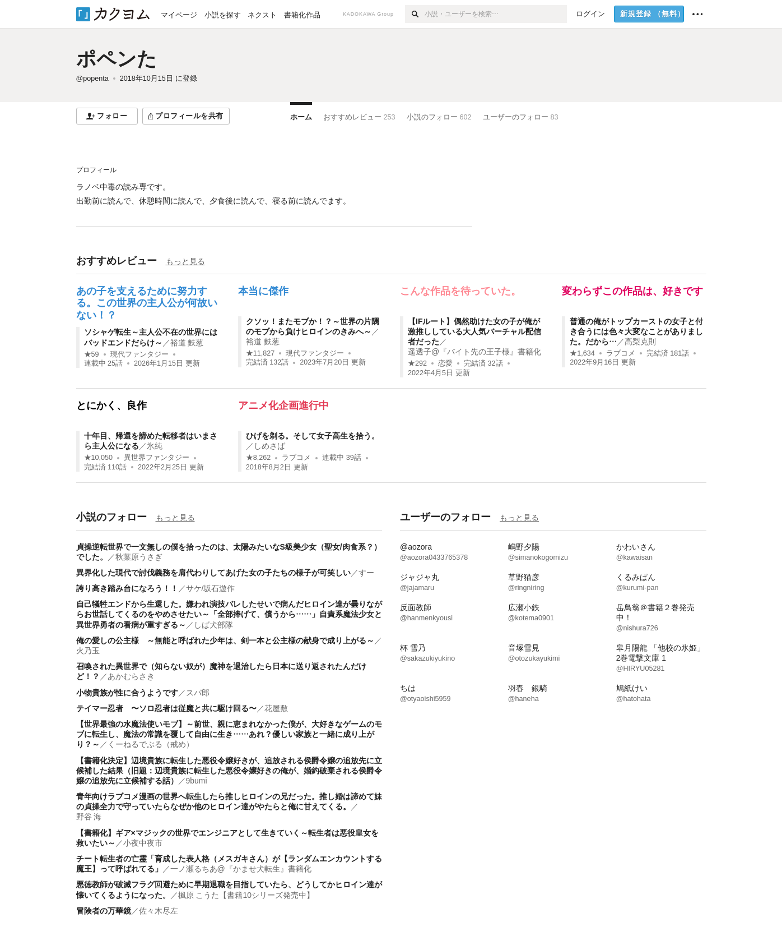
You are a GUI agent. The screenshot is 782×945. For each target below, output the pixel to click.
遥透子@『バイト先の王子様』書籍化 (474, 351)
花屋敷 (276, 708)
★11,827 (260, 353)
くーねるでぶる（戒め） (151, 744)
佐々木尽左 (158, 910)
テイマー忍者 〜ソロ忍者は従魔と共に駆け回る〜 (166, 708)
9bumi (196, 780)
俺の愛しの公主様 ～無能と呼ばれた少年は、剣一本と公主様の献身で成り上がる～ (225, 640)
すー (366, 572)
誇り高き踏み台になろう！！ (127, 588)
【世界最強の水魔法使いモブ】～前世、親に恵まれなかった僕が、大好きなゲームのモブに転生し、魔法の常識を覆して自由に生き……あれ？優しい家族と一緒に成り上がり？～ (229, 734)
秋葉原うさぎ (138, 556)
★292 (417, 363)
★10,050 (98, 458)
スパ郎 (198, 692)
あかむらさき (131, 676)
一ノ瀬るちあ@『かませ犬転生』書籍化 (240, 868)
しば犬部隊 (213, 624)
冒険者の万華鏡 (103, 910)
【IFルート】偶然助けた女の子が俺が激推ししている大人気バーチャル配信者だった (474, 331)
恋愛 (445, 363)
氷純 (154, 445)
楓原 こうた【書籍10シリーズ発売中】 (246, 895)
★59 (91, 354)
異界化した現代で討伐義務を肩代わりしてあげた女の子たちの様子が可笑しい (213, 572)
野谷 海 (89, 816)
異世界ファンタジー (156, 458)
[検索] (415, 14)
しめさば (269, 445)
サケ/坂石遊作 (210, 588)
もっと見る (185, 261)
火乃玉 (88, 650)
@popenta (92, 78)
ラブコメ (620, 353)
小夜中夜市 (142, 842)
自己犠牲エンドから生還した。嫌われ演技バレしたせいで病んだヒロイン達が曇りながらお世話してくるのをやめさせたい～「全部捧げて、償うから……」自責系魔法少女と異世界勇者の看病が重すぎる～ (229, 614)
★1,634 (582, 353)
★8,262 (258, 458)
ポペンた (116, 59)
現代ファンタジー (139, 354)
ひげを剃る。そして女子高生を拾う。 (312, 435)
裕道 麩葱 (187, 342)
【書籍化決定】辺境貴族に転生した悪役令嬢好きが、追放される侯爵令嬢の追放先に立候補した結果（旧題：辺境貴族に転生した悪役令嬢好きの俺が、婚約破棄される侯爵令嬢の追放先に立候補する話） (229, 770)
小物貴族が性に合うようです (127, 692)
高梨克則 (640, 341)
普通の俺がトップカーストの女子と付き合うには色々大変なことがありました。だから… (636, 331)
